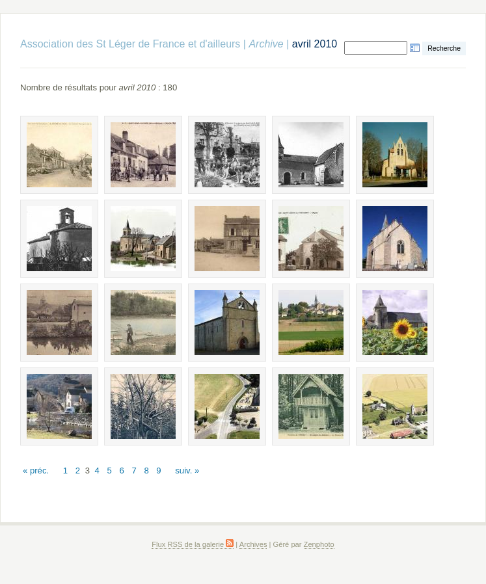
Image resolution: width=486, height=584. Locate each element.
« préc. (36, 470)
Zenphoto (319, 544)
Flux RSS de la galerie (193, 544)
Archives (253, 544)
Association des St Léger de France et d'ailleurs (130, 43)
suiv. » (187, 470)
